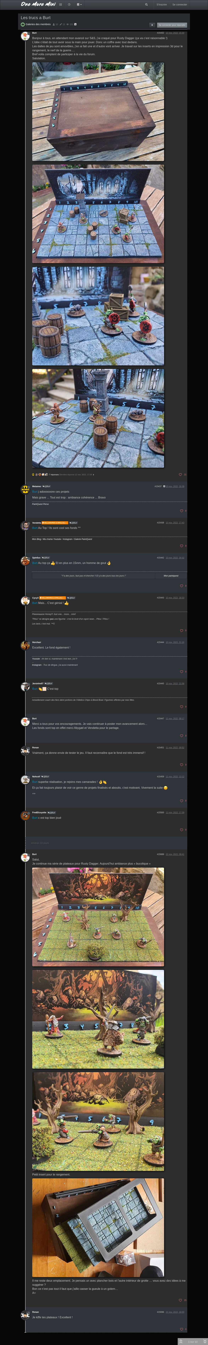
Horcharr (36, 642)
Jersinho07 (37, 683)
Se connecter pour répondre (172, 25)
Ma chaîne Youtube (52, 539)
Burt (34, 33)
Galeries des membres (38, 24)
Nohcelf (36, 776)
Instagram (67, 539)
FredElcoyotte (39, 812)
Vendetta (36, 522)
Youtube (36, 659)
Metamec (36, 486)
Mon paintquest (171, 576)
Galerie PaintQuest (83, 539)
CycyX (35, 598)
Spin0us (36, 558)
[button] (79, 4)
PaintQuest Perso (40, 504)
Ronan (35, 747)
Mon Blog (36, 539)
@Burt (46, 486)
